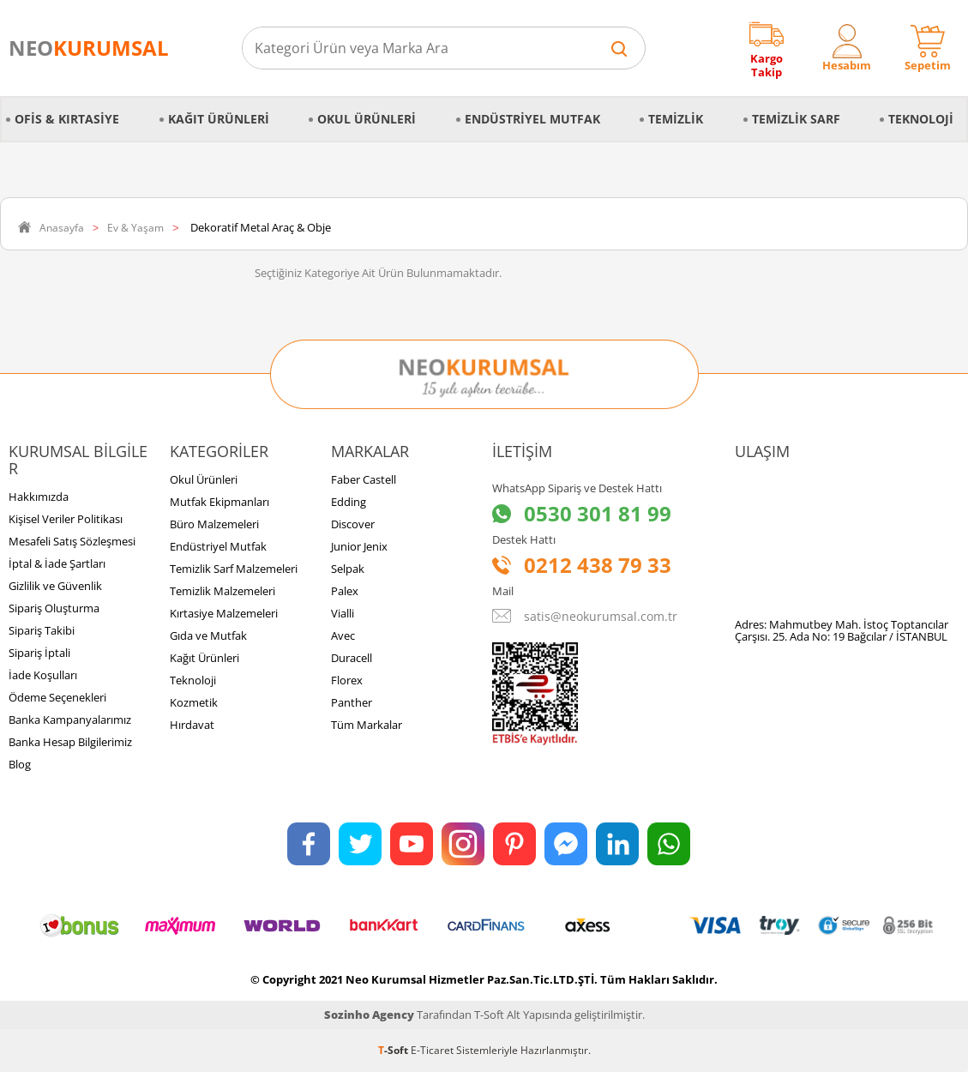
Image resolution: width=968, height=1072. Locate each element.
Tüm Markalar (366, 725)
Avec (343, 635)
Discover (353, 524)
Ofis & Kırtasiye (67, 119)
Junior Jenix (359, 546)
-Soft (394, 1050)
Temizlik (675, 119)
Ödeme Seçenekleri (57, 697)
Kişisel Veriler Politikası (66, 519)
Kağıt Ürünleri (218, 119)
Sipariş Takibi (42, 630)
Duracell (351, 658)
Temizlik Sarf (796, 119)
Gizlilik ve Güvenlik (55, 586)
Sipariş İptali (39, 652)
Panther (351, 702)
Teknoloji (920, 119)
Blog (20, 764)
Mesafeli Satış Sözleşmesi (72, 541)
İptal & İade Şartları (57, 563)
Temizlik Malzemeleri (222, 591)
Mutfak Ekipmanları (219, 502)
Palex (344, 591)
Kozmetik (194, 702)
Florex (347, 680)
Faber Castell (363, 479)
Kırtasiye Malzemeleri (224, 613)
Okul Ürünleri (366, 119)
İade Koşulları (43, 675)
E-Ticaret (432, 1050)
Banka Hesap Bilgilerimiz (70, 742)
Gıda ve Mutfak (208, 635)
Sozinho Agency (369, 1014)
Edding (348, 502)
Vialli (342, 613)
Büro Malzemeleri (214, 524)
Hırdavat (192, 725)
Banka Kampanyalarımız (70, 719)
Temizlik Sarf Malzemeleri (234, 568)
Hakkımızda (39, 496)
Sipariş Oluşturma (54, 608)
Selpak (347, 568)
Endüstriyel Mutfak (532, 119)
